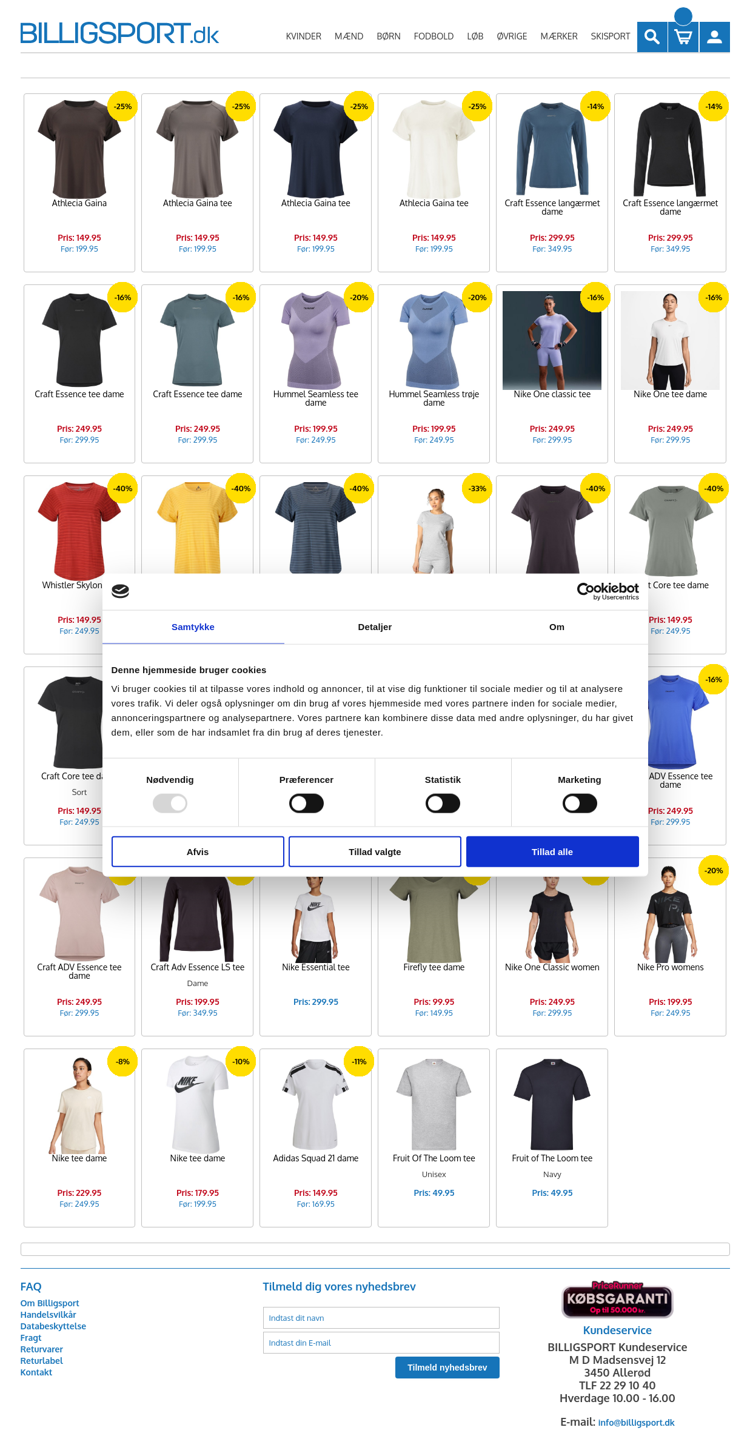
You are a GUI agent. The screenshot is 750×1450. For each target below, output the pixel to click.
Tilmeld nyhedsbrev (447, 1367)
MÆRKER (558, 36)
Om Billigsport (50, 1303)
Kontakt (37, 1372)
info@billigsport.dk (636, 1422)
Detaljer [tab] (375, 626)
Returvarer (42, 1349)
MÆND (349, 36)
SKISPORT (611, 36)
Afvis (198, 852)
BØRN (388, 36)
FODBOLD (434, 36)
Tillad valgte (375, 852)
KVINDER (303, 36)
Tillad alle (552, 852)
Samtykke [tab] (193, 626)
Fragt (31, 1337)
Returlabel (42, 1360)
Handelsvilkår (48, 1314)
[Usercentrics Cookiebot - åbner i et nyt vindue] (586, 591)
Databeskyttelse (54, 1326)
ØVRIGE (512, 36)
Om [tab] (556, 626)
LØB (475, 36)
